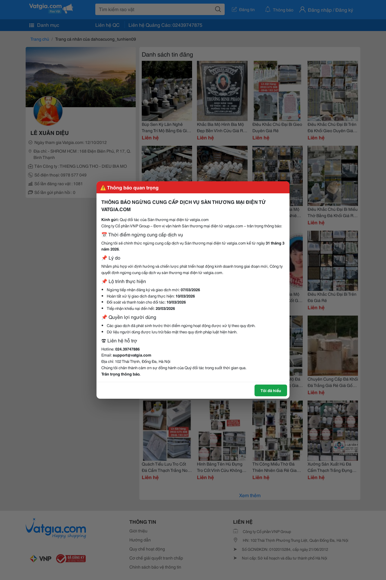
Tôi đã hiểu (271, 390)
